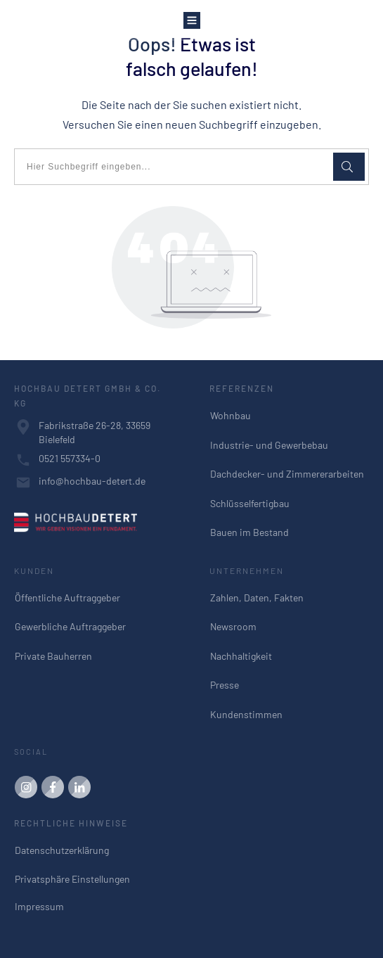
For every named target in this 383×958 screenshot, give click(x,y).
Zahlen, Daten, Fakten (257, 597)
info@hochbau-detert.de (92, 481)
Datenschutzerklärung (62, 850)
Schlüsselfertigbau (250, 503)
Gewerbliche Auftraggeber (70, 626)
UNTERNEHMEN (246, 570)
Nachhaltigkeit (241, 656)
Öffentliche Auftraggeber (67, 597)
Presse (224, 685)
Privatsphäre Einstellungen (72, 879)
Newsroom (233, 626)
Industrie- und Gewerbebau (269, 445)
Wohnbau (230, 415)
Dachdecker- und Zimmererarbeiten (287, 474)
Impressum (39, 906)
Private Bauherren (53, 656)
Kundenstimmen (246, 714)
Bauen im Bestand (249, 532)
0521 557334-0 (69, 458)
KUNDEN (34, 570)
